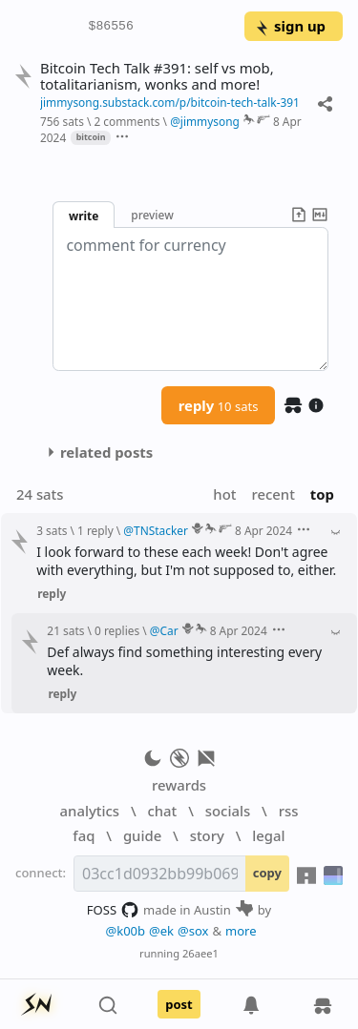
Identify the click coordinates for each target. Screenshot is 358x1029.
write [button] (83, 215)
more (241, 930)
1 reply (95, 530)
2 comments (126, 121)
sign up (290, 25)
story (207, 835)
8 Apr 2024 (263, 530)
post (179, 1004)
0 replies (117, 630)
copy (267, 872)
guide (142, 835)
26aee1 (200, 953)
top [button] (322, 494)
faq (84, 835)
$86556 (111, 26)
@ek (161, 930)
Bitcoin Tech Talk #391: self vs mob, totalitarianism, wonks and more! (157, 76)
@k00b (125, 930)
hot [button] (224, 494)
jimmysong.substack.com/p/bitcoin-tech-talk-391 (170, 102)
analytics (89, 810)
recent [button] (272, 494)
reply (219, 405)
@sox (193, 930)
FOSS (113, 909)
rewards (179, 784)
